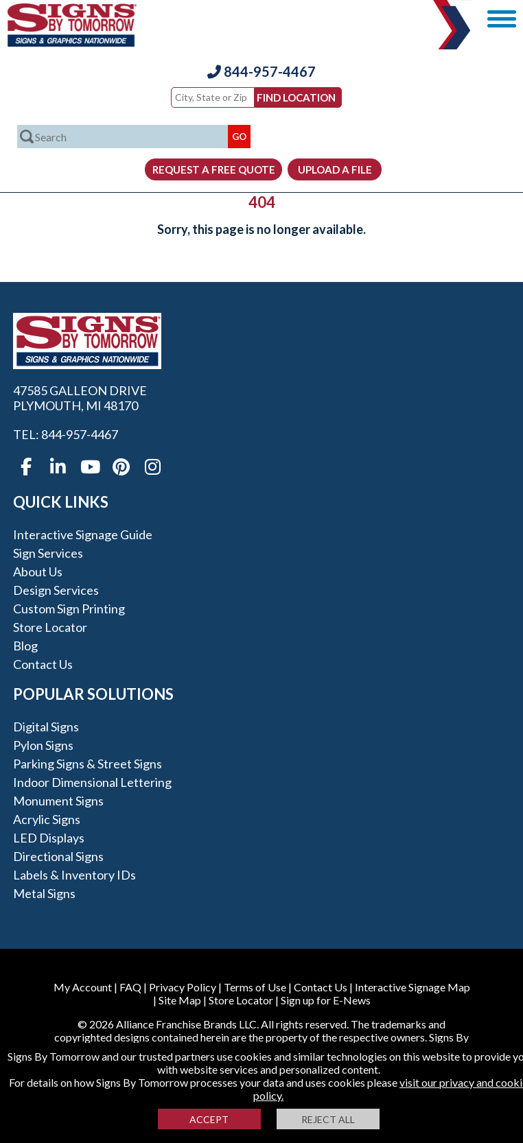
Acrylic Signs (46, 819)
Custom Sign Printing (69, 608)
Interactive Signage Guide (82, 534)
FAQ (130, 986)
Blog (25, 645)
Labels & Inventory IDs (74, 874)
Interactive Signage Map (412, 986)
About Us (37, 571)
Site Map (180, 999)
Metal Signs (44, 893)
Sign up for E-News (326, 999)
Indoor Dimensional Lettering (92, 782)
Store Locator (50, 627)
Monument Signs (58, 800)
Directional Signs (58, 856)
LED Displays (48, 837)
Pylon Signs (43, 745)
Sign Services (48, 553)
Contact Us (43, 664)
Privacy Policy (182, 986)
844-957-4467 (261, 71)
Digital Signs (46, 726)
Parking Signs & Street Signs (87, 763)
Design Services (56, 590)
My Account (83, 986)
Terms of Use (255, 986)
